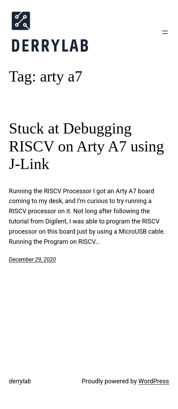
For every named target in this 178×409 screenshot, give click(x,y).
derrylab (20, 381)
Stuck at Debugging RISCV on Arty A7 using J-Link (86, 146)
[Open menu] (165, 32)
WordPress (153, 381)
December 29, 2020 (32, 259)
